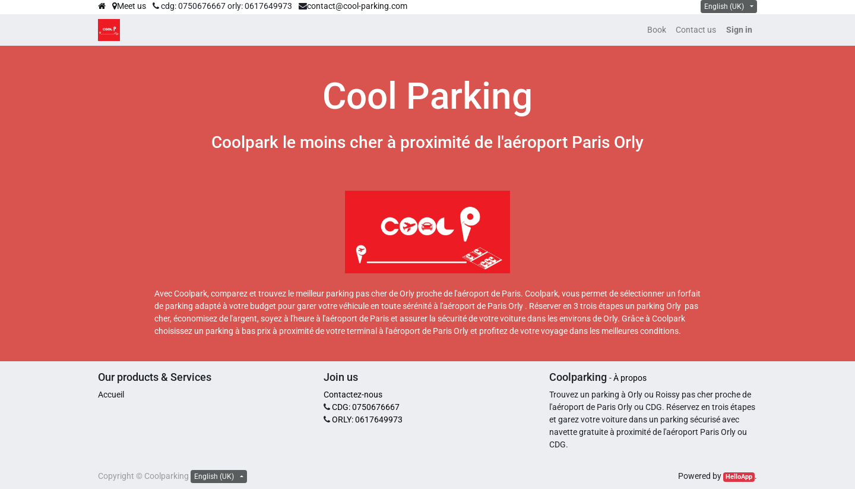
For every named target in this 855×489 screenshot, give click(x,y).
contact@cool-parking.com (357, 6)
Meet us (129, 6)
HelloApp (739, 477)
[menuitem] (656, 30)
